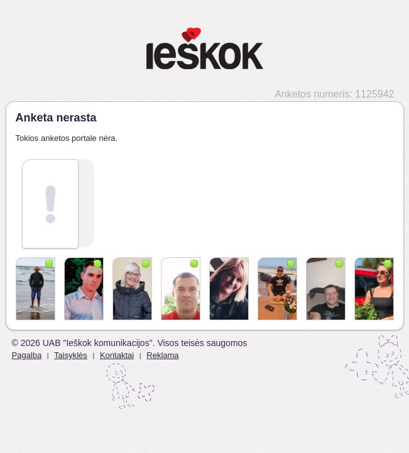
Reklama (162, 355)
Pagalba (27, 355)
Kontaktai (117, 355)
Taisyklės (70, 355)
